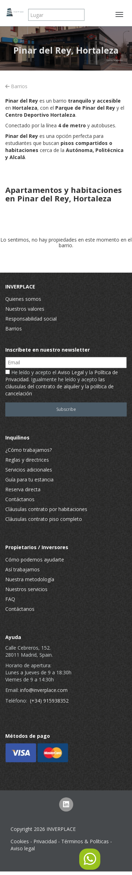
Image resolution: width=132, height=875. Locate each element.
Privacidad (45, 841)
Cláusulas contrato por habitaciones (46, 509)
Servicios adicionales (28, 469)
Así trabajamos (22, 569)
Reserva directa (22, 489)
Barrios (16, 86)
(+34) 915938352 (49, 700)
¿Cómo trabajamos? (28, 449)
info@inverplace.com (44, 690)
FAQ (10, 599)
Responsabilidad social (31, 318)
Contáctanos (19, 499)
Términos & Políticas (85, 841)
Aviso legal (23, 848)
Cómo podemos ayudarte (34, 559)
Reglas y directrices (27, 459)
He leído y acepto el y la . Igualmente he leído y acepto (61, 383)
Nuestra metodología (29, 579)
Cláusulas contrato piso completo (43, 519)
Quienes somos (23, 299)
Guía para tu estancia (29, 479)
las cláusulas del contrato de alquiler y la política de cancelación (59, 386)
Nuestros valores (24, 308)
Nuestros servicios (26, 589)
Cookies (20, 841)
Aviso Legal (71, 372)
